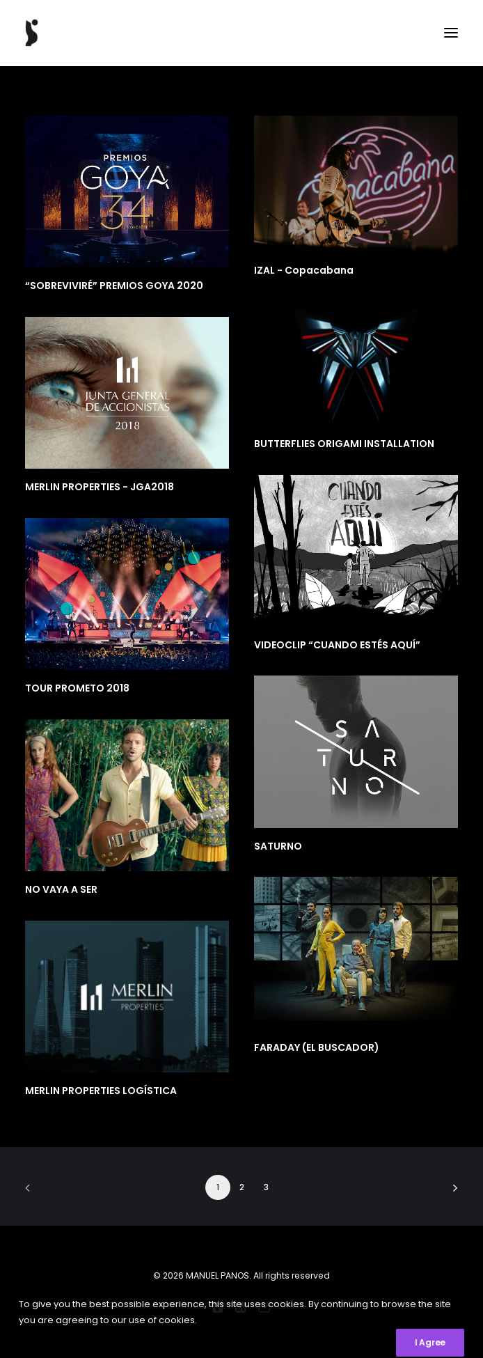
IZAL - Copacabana (304, 270)
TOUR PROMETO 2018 (77, 688)
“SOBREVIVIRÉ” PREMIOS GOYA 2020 (114, 285)
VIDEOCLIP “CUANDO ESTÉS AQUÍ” (337, 645)
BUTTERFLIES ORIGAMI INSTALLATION (344, 444)
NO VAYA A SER (61, 889)
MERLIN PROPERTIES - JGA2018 (99, 487)
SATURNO (278, 846)
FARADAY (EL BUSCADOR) (316, 1047)
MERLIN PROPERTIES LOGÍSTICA (101, 1091)
